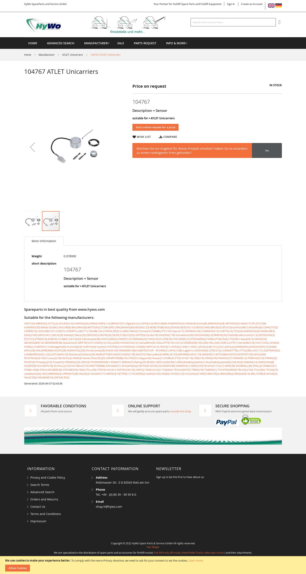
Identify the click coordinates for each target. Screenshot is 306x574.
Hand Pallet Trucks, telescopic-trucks (203, 552)
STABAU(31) (269, 366)
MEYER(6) (184, 354)
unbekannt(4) (32, 374)
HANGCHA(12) (129, 343)
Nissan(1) (158, 358)
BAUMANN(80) (125, 327)
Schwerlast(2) (130, 366)
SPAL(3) (257, 366)
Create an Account (251, 4)
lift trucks (175, 552)
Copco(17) (178, 331)
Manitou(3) (76, 354)
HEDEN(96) (190, 343)
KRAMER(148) (127, 350)
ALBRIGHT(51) (116, 323)
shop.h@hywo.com (109, 507)
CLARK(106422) (129, 331)
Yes (267, 150)
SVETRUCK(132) (125, 370)
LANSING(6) (201, 350)
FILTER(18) (165, 339)
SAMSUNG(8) (266, 362)
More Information (44, 241)
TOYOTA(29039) (227, 370)
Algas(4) (131, 323)
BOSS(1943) (203, 327)
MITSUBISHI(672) (226, 354)
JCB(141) (212, 347)
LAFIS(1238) (175, 350)
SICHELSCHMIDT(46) (162, 366)
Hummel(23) (74, 347)
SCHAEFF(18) (45, 366)
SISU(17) (212, 366)
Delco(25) (80, 335)
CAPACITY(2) (270, 327)
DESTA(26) (105, 335)
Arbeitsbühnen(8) (196, 323)
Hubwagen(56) (57, 347)
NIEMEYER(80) (114, 358)
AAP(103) (29, 323)
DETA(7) (117, 335)
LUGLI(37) (50, 354)
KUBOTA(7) (143, 350)
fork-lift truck (161, 552)
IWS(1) (195, 347)
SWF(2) (140, 370)
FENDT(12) (124, 339)
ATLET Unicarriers (72, 54)
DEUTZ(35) (128, 335)
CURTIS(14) (226, 331)
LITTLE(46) (245, 350)
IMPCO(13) (152, 347)
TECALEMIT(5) (182, 370)
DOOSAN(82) (202, 335)
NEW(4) (77, 358)
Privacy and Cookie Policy (47, 477)
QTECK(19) (87, 362)
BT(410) (227, 327)
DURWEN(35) (219, 335)
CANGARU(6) (254, 327)
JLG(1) (221, 347)
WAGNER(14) (242, 374)
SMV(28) (230, 366)
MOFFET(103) (245, 354)
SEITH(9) (144, 366)
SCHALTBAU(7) (76, 366)
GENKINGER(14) (34, 343)
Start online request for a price (155, 127)
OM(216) (199, 358)
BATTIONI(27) (95, 327)
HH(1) (259, 343)
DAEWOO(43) (251, 331)
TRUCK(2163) (245, 370)
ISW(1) (186, 347)
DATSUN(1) (44, 335)
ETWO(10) (41, 339)
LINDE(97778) (229, 350)
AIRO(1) (102, 323)
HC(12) (178, 343)
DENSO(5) (93, 335)
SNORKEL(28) (244, 366)
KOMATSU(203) (76, 350)
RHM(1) (151, 362)
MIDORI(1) (208, 354)
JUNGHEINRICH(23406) (262, 347)
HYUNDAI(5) (127, 347)
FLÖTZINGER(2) (196, 339)
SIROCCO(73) (199, 366)
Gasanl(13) (247, 339)
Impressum (38, 521)
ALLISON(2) (143, 323)
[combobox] (233, 22)
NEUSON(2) (65, 358)
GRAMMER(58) (53, 343)
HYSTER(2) (113, 347)
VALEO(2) (84, 374)
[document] (153, 565)
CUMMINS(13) (210, 331)
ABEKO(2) (41, 323)
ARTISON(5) (232, 323)
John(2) (229, 347)
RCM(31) (116, 362)
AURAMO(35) (32, 327)
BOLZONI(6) (172, 327)
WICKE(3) (272, 374)
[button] (32, 147)
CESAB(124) (95, 331)
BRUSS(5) (216, 327)
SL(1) (221, 366)
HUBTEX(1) (40, 347)
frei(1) (226, 339)
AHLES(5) (64, 323)
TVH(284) (259, 370)
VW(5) (203, 374)
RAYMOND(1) (102, 362)
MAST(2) (141, 354)
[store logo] (101, 24)
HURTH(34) (89, 347)
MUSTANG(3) (32, 358)
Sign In (231, 4)
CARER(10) (30, 331)
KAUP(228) (59, 350)
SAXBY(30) (30, 366)
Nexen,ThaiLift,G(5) (93, 358)
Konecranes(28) (95, 350)
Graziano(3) (70, 343)
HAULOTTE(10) (165, 343)
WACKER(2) (227, 374)
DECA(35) (57, 335)
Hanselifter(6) (146, 343)
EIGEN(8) (232, 335)
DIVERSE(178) (167, 335)
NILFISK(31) (131, 358)
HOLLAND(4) (271, 343)
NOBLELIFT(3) (172, 358)
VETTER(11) (124, 374)
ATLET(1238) (259, 323)
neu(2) (53, 358)
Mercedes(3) (154, 354)
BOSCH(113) (187, 327)
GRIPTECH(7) (85, 343)
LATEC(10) (215, 350)
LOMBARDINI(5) (34, 354)
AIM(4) (93, 323)
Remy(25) (140, 362)
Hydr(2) (101, 347)
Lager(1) (188, 350)
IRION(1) (165, 347)
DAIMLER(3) (267, 331)
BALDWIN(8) (79, 327)
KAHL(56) (30, 350)
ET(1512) (29, 339)
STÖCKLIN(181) (106, 370)
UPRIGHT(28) (70, 374)
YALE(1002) (30, 377)
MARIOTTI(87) (104, 354)
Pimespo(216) (44, 362)
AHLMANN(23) (80, 323)
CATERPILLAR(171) (76, 331)
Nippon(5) (145, 358)
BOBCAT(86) (157, 327)
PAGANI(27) (225, 358)
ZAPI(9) (58, 377)
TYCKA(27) (272, 370)
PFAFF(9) (29, 362)
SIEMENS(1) (183, 366)
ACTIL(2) (53, 323)
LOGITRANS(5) (271, 350)
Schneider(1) (113, 366)
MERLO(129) (170, 354)
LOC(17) (257, 350)
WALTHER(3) (258, 374)
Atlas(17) (245, 323)
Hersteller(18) (246, 343)
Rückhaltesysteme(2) (219, 362)
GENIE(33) (260, 339)
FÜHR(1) (235, 339)
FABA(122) (66, 339)
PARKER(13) (240, 358)
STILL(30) (90, 370)
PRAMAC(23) (72, 362)
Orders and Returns (44, 499)
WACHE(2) (213, 374)
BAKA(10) (46, 327)
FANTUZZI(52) (109, 339)
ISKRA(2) (176, 347)
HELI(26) (202, 343)
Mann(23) (89, 354)
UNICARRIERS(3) (52, 374)
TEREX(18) (197, 370)
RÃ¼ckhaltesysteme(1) (191, 362)
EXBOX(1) (53, 339)
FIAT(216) (153, 339)
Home (27, 54)
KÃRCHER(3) (158, 350)
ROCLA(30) (163, 362)
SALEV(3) (237, 362)
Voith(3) (150, 374)
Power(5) (58, 362)
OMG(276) (211, 358)
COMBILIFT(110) (161, 331)
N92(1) (45, 358)
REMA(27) (128, 362)
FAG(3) (77, 339)
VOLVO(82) (163, 374)
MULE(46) (260, 354)
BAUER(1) (110, 327)
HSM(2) (28, 347)
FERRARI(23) (139, 339)
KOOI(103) (112, 350)
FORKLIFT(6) (214, 339)
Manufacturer (47, 54)
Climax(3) (144, 331)
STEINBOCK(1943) (74, 370)
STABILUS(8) (31, 370)
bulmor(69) (239, 327)
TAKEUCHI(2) (153, 370)
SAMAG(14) (250, 362)
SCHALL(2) (60, 366)
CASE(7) (60, 331)
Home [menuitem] (32, 43)
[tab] (44, 241)
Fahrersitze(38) (91, 339)
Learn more (195, 560)
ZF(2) (66, 377)
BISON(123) (142, 327)
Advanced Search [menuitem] (60, 43)
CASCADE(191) (46, 331)
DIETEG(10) (142, 335)
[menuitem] (96, 43)
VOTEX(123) (177, 374)
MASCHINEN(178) (124, 354)
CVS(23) (238, 331)
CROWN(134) (193, 331)
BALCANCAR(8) (62, 327)
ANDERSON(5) (176, 323)
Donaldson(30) (185, 335)
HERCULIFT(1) (228, 343)
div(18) (154, 335)
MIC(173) (195, 354)
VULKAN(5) (192, 374)
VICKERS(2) (138, 374)
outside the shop (180, 411)
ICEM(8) (140, 347)
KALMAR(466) (44, 350)
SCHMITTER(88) (95, 366)
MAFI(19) (62, 354)
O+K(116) (187, 358)
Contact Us (37, 507)
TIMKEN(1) (210, 370)
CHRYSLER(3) (111, 331)
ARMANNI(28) (216, 323)
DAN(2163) (30, 335)
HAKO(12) (100, 343)
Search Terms (39, 485)
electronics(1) (247, 335)
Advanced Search (42, 492)
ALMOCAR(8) (159, 323)
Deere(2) (69, 335)
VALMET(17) (98, 374)
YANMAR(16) (45, 377)
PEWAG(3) (271, 358)
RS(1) (173, 362)
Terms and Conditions (45, 514)
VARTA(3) (111, 374)
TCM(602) (167, 370)
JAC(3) (202, 347)
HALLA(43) (113, 343)
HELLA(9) (214, 343)
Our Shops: (153, 547)
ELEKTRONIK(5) (265, 335)
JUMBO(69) (241, 347)
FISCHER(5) (179, 339)
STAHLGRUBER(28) (50, 370)
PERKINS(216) (256, 358)
